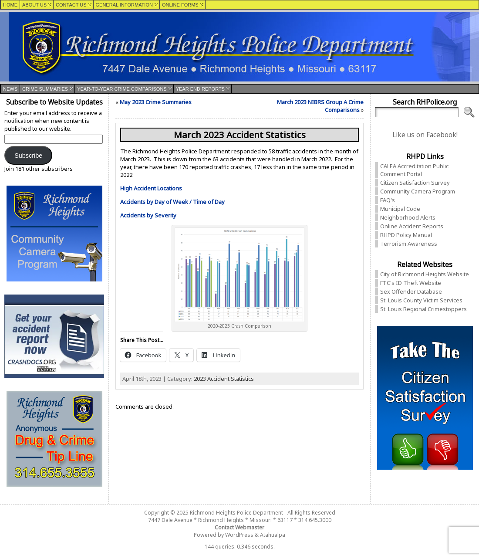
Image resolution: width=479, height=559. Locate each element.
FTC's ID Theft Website (410, 283)
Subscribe (28, 155)
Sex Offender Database (411, 291)
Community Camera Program (417, 191)
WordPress (239, 535)
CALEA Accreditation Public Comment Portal (414, 170)
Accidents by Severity (148, 215)
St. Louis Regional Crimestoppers (423, 309)
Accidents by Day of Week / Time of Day (172, 202)
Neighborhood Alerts (407, 217)
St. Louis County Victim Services (421, 300)
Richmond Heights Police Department (236, 512)
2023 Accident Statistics (224, 379)
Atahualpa (272, 535)
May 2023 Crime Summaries (156, 102)
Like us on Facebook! (425, 134)
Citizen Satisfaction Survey (415, 182)
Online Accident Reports (411, 226)
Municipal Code (400, 209)
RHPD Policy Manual (406, 235)
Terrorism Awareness (408, 243)
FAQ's (387, 200)
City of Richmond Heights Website (424, 274)
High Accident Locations (151, 188)
